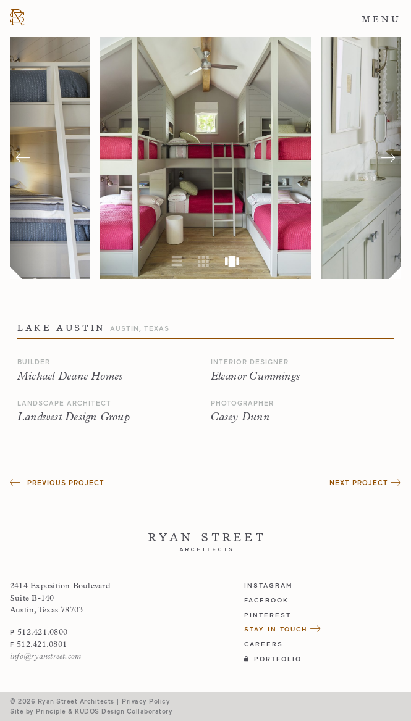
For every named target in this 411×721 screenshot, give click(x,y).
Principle (51, 711)
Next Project (365, 482)
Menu (381, 19)
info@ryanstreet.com (45, 656)
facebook (266, 600)
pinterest (267, 615)
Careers (263, 644)
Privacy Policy (146, 701)
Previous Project (57, 482)
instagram (268, 585)
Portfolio (273, 658)
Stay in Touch (282, 629)
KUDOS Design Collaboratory (123, 711)
